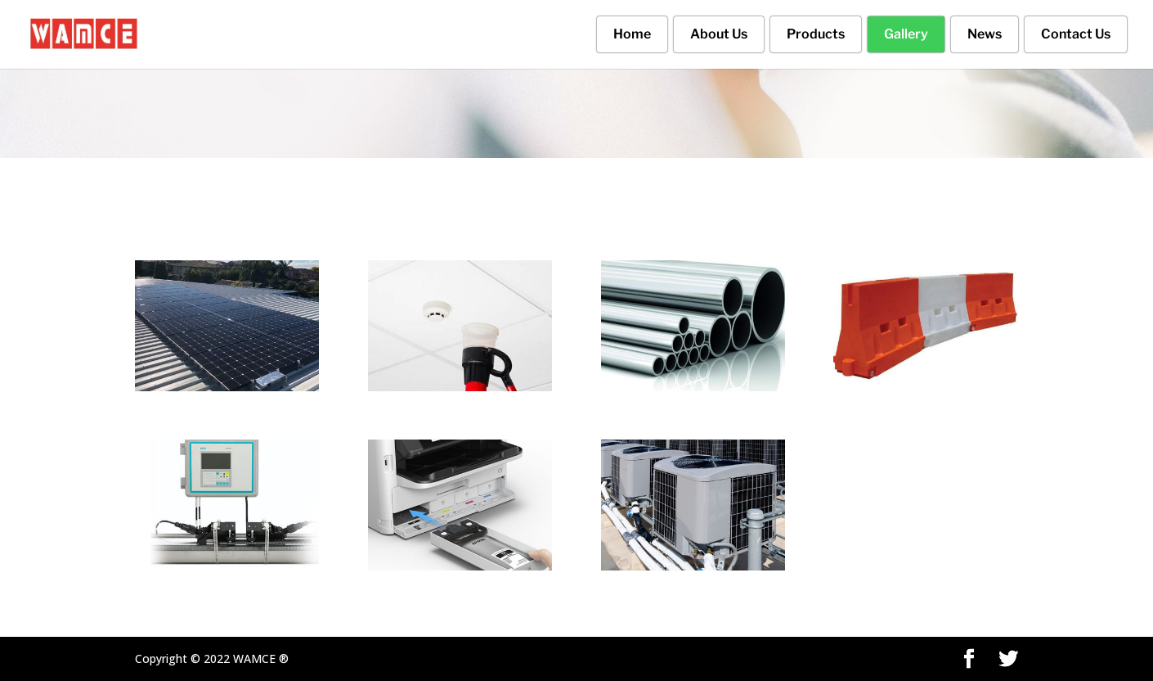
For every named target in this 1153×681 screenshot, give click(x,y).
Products (816, 34)
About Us (718, 34)
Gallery (906, 34)
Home (632, 34)
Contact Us (1075, 34)
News (984, 34)
